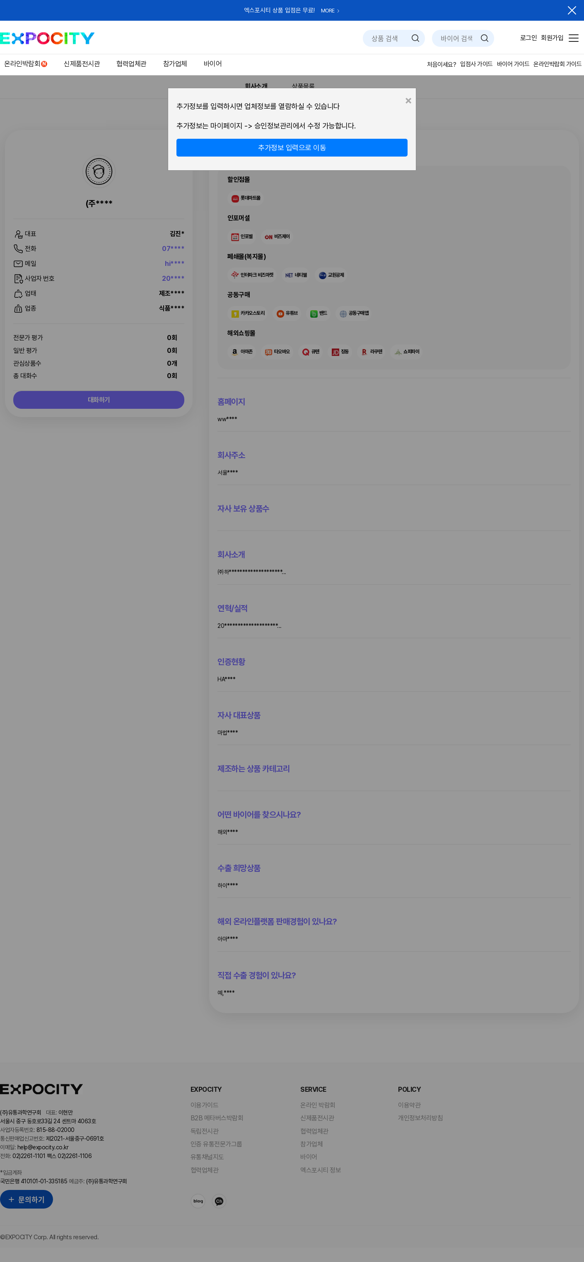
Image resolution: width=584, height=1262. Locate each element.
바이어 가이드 (513, 64)
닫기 (572, 10)
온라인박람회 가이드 (557, 64)
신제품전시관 (82, 64)
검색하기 (415, 38)
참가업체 (175, 64)
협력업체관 (131, 64)
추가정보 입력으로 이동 (292, 147)
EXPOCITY (47, 38)
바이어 (213, 64)
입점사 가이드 (476, 64)
